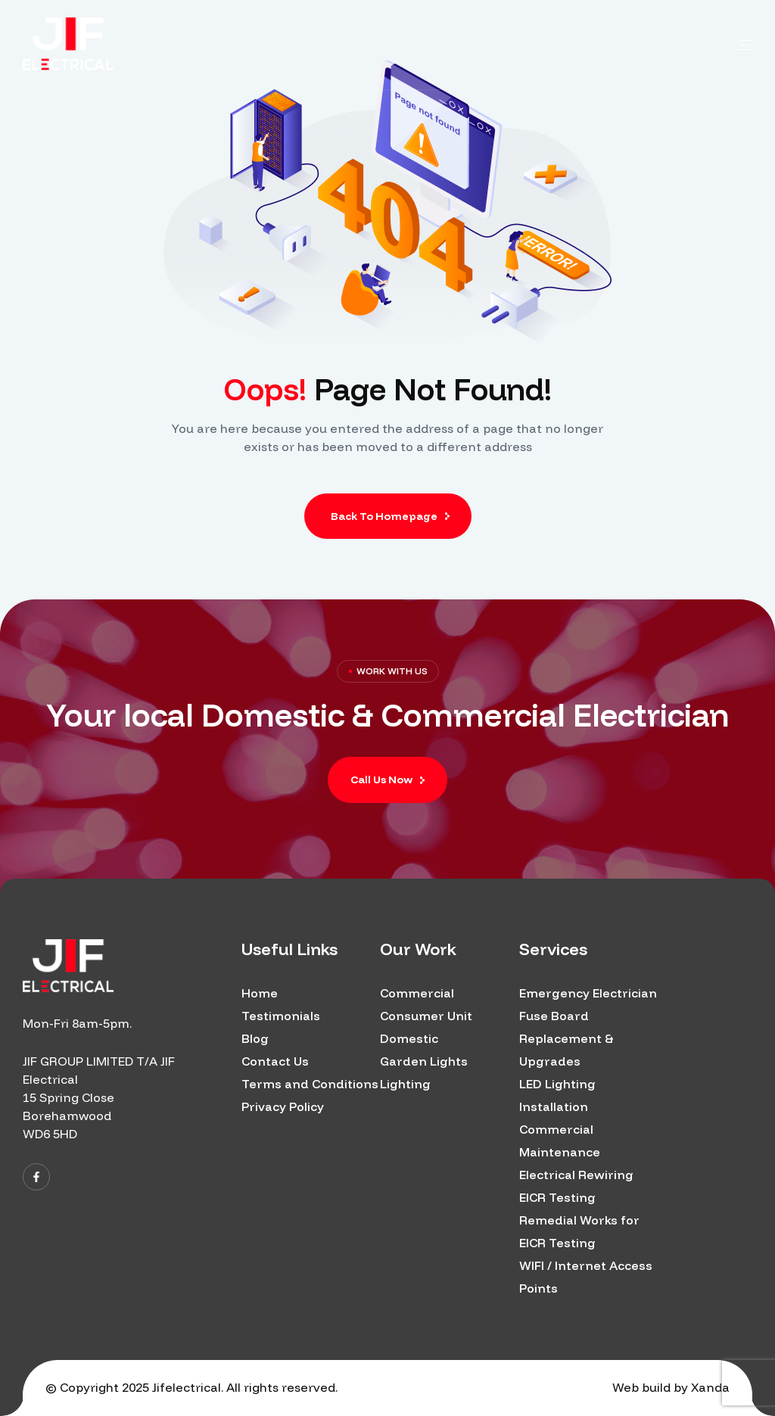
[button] (387, 780)
